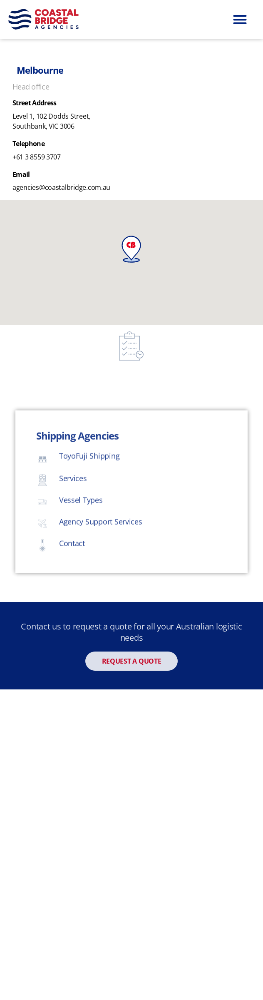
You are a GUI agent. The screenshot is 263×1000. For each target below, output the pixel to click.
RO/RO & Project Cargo (60, 888)
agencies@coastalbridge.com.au (61, 187)
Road (28, 807)
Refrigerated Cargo (54, 861)
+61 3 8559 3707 (36, 157)
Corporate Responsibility (132, 975)
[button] (240, 19)
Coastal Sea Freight (54, 753)
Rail (26, 780)
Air (25, 834)
